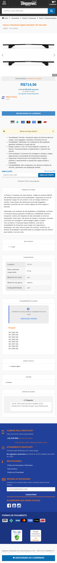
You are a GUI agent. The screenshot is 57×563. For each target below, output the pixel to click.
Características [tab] (28, 257)
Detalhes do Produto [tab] (28, 190)
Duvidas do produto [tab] (28, 392)
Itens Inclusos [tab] (28, 241)
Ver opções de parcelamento (28, 94)
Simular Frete (47, 175)
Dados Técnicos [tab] (28, 361)
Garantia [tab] (28, 377)
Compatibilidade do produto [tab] (28, 301)
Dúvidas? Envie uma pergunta (28, 181)
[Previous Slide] (2, 54)
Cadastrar (30, 495)
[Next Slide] (54, 54)
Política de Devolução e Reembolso (20, 465)
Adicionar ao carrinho (28, 558)
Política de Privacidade (15, 472)
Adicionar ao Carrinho (28, 113)
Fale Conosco (12, 469)
